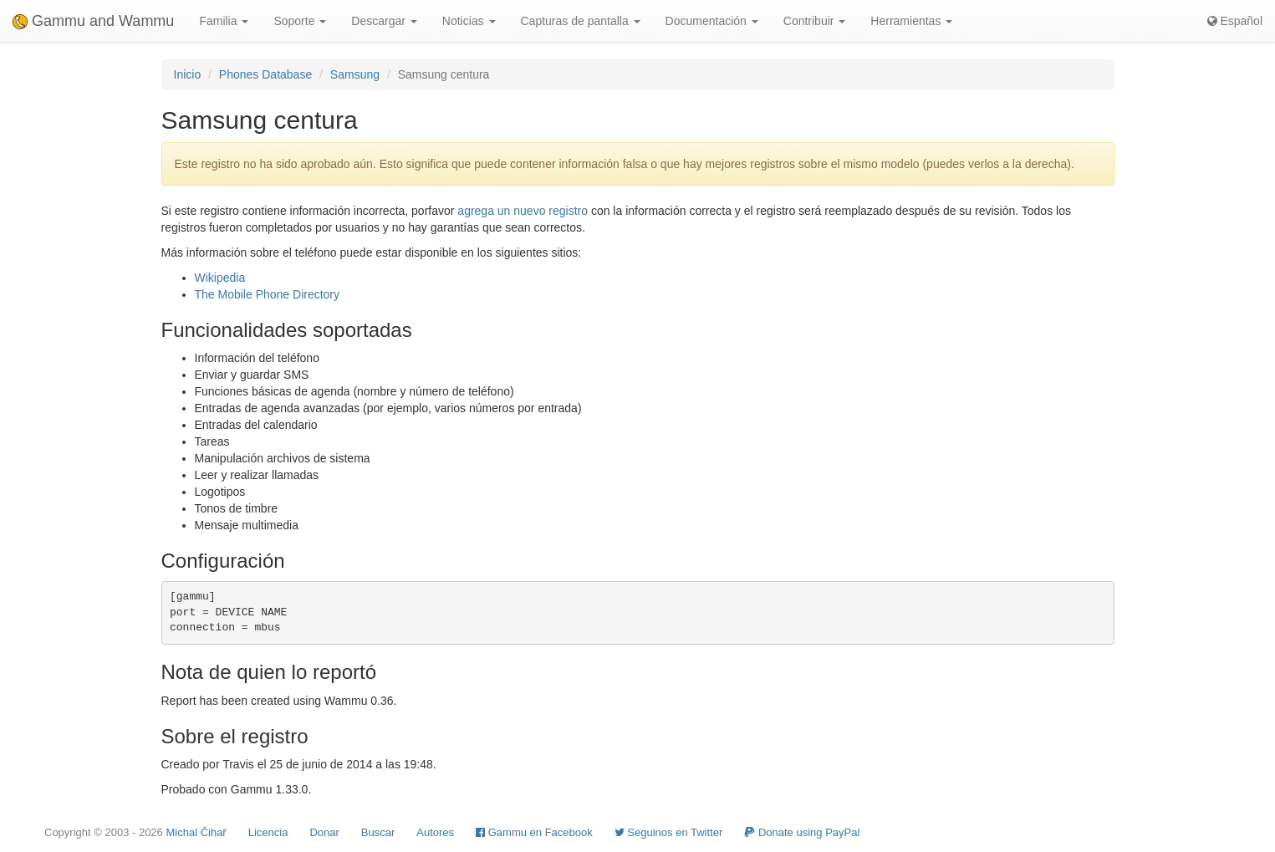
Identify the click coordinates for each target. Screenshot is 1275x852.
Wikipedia (220, 277)
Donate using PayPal (801, 832)
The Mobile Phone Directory (267, 294)
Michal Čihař (196, 832)
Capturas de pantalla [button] (580, 21)
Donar (324, 832)
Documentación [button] (712, 21)
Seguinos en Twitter (669, 832)
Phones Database (265, 74)
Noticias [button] (469, 21)
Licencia (268, 832)
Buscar (378, 832)
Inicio (187, 74)
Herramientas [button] (911, 21)
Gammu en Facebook (534, 832)
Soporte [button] (299, 21)
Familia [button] (223, 21)
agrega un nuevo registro (522, 210)
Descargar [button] (383, 21)
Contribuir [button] (814, 21)
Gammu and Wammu (93, 21)
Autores (435, 832)
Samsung (355, 74)
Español (1234, 21)
